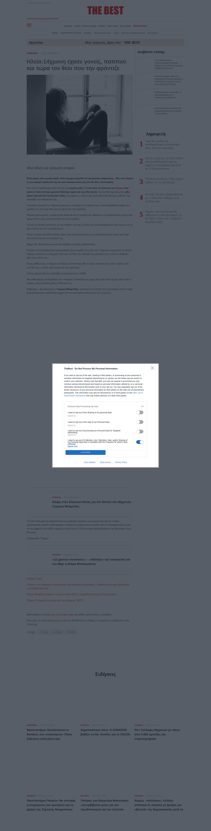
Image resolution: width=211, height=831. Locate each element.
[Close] (153, 368)
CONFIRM (85, 453)
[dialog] (105, 415)
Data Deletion (90, 462)
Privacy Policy (121, 462)
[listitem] (105, 406)
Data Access (105, 462)
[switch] (139, 412)
